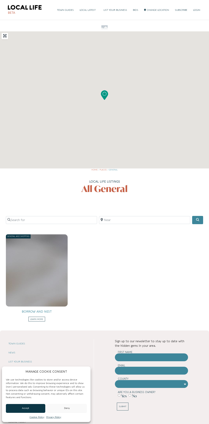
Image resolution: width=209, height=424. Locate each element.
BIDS (135, 10)
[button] (104, 95)
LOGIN (196, 10)
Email (121, 365)
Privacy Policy (53, 417)
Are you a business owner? (136, 392)
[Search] (197, 220)
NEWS (11, 352)
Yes (124, 395)
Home (94, 170)
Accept (25, 408)
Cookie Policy (37, 417)
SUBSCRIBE (181, 10)
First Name (125, 352)
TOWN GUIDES (65, 10)
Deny (67, 408)
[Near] (144, 220)
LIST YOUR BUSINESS (115, 10)
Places (103, 170)
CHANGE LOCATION (156, 10)
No (134, 395)
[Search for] (51, 220)
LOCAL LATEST (89, 10)
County (123, 379)
